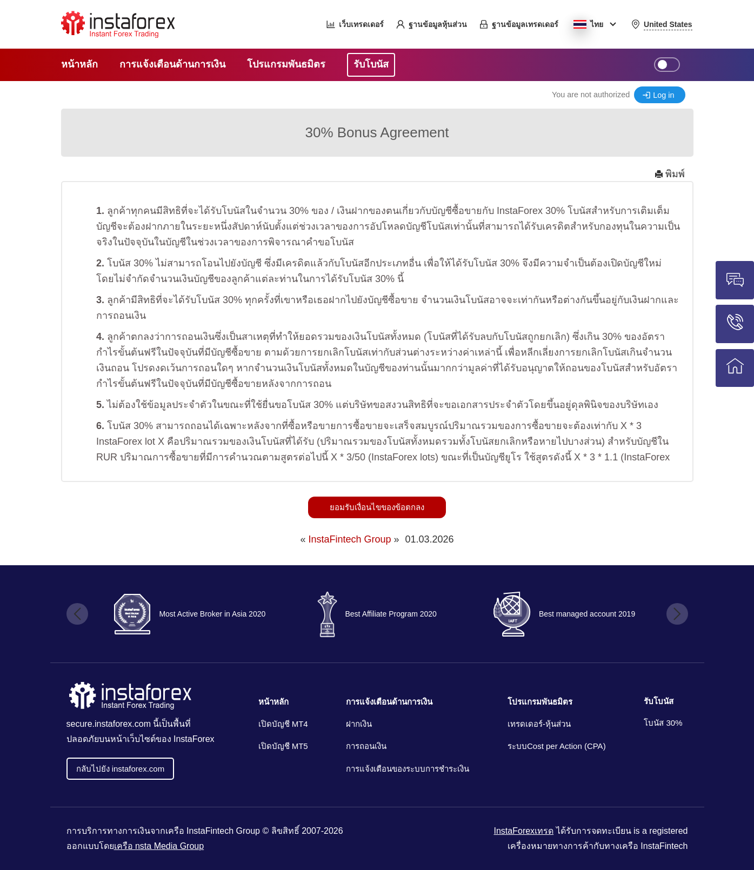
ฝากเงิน (359, 723)
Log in (663, 95)
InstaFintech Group (349, 539)
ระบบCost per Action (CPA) (557, 746)
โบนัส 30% (663, 722)
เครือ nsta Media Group (159, 846)
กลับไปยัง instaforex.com (120, 768)
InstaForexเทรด (524, 830)
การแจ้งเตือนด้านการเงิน (389, 701)
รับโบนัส (658, 701)
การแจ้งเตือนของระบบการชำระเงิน (407, 768)
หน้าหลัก (273, 701)
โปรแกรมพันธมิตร (540, 701)
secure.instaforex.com (108, 723)
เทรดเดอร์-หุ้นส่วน (539, 723)
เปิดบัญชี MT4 (283, 723)
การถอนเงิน (366, 746)
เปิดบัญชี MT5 (283, 746)
